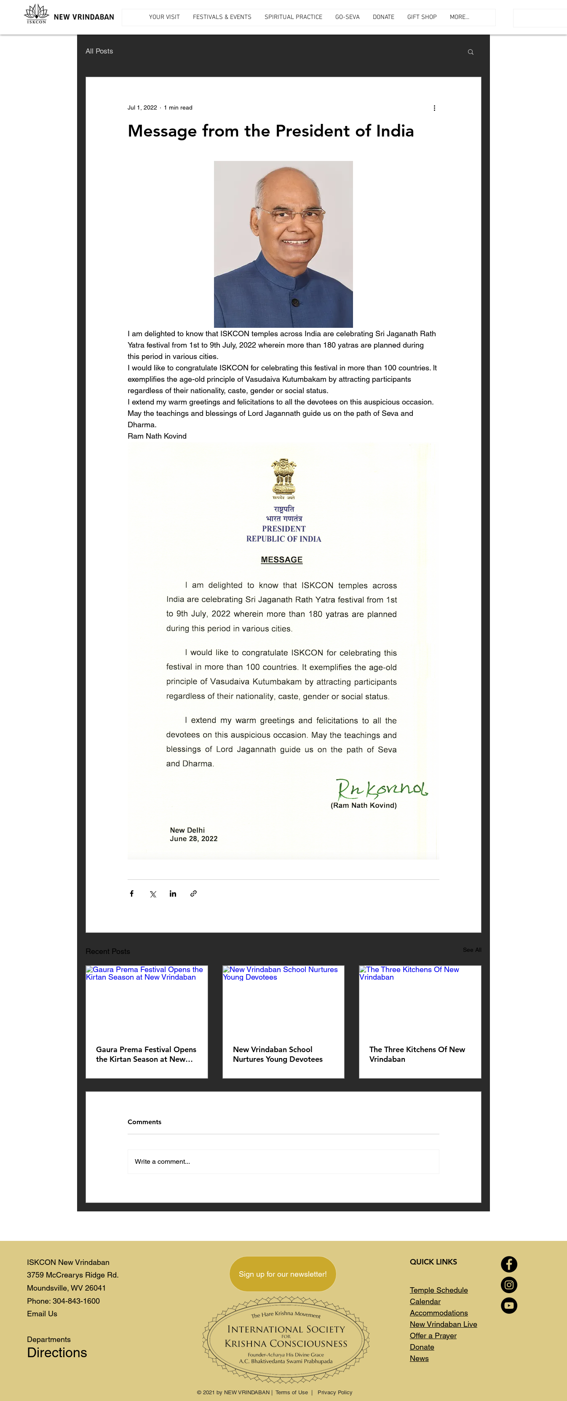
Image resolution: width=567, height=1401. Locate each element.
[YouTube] (509, 1305)
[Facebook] (509, 1264)
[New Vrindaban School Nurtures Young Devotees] (284, 1000)
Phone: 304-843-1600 (63, 1301)
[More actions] (434, 107)
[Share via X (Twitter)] (152, 893)
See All (472, 949)
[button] (471, 51)
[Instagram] (509, 1285)
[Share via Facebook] (132, 893)
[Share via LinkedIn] (173, 893)
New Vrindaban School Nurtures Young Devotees (278, 1054)
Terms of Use (291, 1392)
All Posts (99, 51)
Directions (57, 1352)
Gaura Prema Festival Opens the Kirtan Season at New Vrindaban (146, 1054)
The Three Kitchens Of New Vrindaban (417, 1054)
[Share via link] (194, 893)
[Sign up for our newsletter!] (283, 1274)
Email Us (42, 1313)
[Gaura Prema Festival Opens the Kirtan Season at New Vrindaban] (147, 1000)
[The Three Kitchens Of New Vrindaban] (420, 1000)
